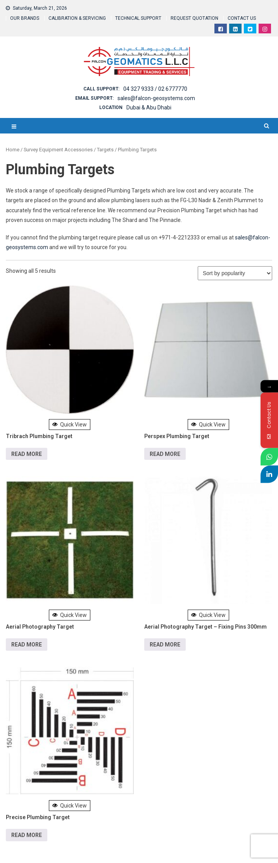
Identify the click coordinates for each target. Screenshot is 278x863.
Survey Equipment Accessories (58, 149)
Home (12, 149)
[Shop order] (235, 273)
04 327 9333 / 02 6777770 (155, 89)
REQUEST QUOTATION (194, 18)
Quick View (69, 424)
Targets (105, 149)
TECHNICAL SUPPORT (138, 18)
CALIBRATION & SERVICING (77, 18)
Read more (26, 454)
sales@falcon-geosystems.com (156, 98)
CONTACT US (242, 18)
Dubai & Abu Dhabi (148, 107)
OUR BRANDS (24, 18)
